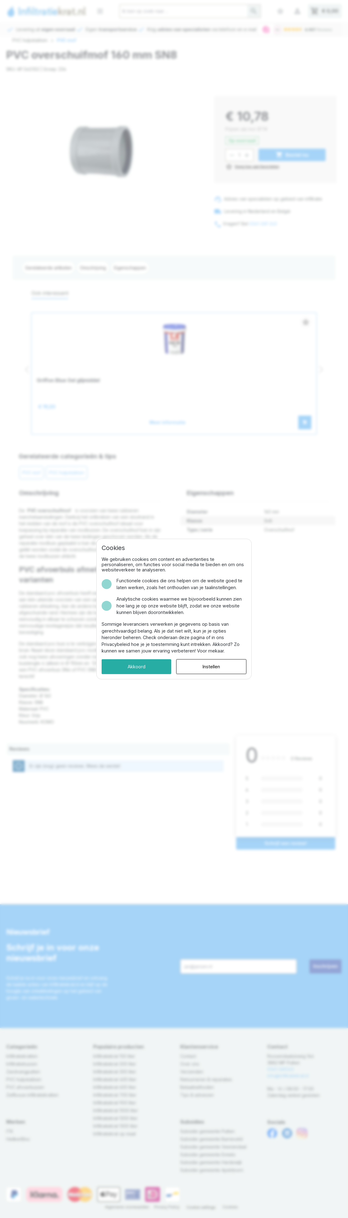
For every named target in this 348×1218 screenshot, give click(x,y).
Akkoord (136, 666)
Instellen (211, 666)
